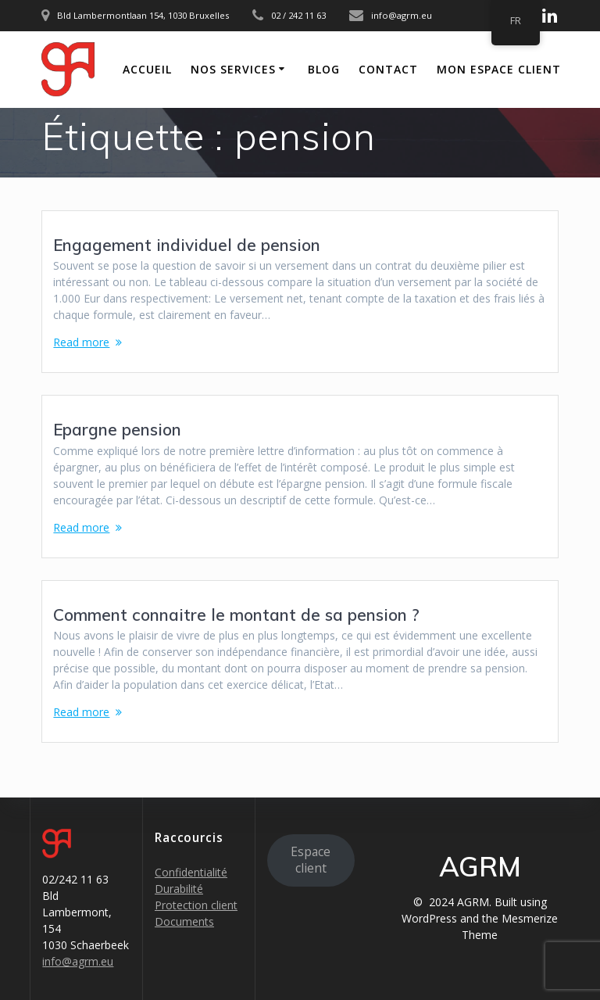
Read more (81, 342)
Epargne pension (117, 429)
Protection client (196, 905)
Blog (324, 69)
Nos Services (233, 69)
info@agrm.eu (77, 961)
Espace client (310, 859)
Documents (184, 921)
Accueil (147, 69)
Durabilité (179, 888)
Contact (388, 69)
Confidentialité (191, 872)
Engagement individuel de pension (186, 245)
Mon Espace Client (499, 69)
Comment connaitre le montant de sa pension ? (236, 614)
